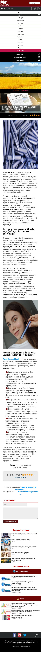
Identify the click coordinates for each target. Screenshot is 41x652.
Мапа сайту (20, 54)
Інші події (20, 45)
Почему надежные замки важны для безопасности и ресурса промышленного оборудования (24, 589)
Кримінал (21, 31)
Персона (20, 48)
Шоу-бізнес (20, 34)
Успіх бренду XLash (11, 359)
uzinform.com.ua (9, 642)
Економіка (20, 20)
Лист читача (20, 51)
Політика (20, 23)
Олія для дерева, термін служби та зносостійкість (22, 582)
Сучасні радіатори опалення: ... (25, 488)
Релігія (20, 29)
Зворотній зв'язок (20, 57)
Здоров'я (20, 42)
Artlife (22, 598)
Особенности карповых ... (28, 492)
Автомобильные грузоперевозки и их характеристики (23, 559)
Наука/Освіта (20, 26)
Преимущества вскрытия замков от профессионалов (22, 616)
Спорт (20, 40)
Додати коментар (10, 521)
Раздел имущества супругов (20, 553)
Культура (20, 17)
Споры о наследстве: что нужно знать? (23, 547)
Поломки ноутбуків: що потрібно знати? (24, 534)
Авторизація (20, 60)
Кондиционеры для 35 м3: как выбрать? (24, 576)
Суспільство (20, 37)
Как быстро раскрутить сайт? (20, 540)
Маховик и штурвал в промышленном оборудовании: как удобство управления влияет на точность (24, 605)
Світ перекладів (22, 571)
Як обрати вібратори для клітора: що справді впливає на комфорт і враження (25, 610)
